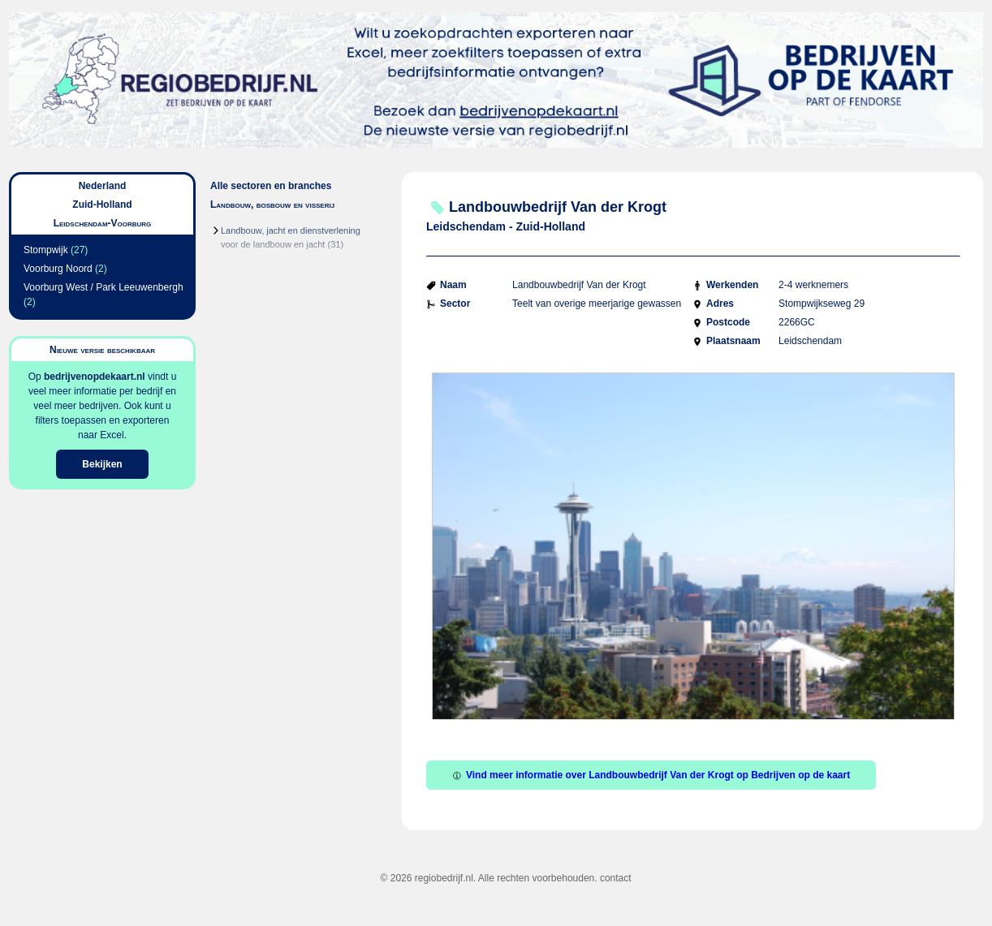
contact (616, 878)
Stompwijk (46, 250)
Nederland (103, 186)
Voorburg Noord (58, 268)
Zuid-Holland (102, 204)
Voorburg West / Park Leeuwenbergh (103, 287)
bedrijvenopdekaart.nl (94, 376)
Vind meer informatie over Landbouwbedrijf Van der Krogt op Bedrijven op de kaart (651, 775)
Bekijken (102, 464)
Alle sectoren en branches (270, 186)
